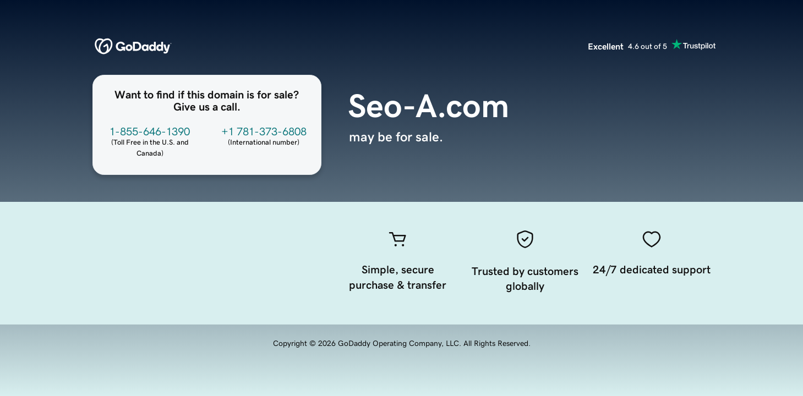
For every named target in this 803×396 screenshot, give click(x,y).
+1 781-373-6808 (264, 131)
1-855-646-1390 (150, 131)
